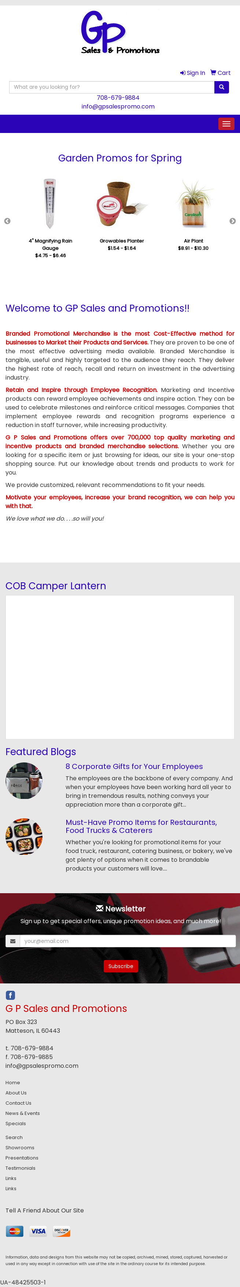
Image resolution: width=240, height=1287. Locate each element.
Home (12, 1082)
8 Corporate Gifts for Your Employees (134, 766)
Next (232, 221)
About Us (16, 1092)
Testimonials (20, 1168)
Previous (7, 221)
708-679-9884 (118, 98)
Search (14, 1137)
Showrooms (19, 1147)
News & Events (22, 1113)
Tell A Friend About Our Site (44, 1210)
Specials (15, 1123)
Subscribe (120, 966)
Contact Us (18, 1103)
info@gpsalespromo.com (118, 106)
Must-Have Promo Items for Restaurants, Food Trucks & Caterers (141, 826)
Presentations (21, 1157)
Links (10, 1178)
